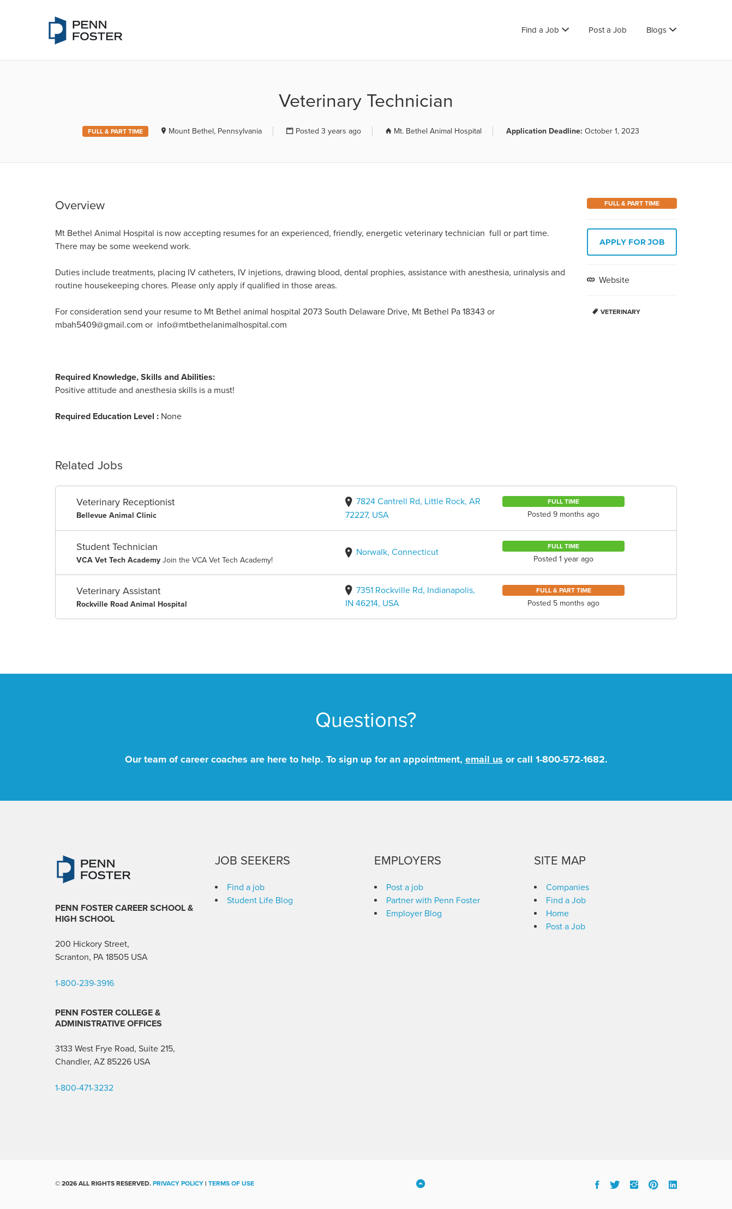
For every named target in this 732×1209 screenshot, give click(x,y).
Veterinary (620, 312)
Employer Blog (414, 913)
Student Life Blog (260, 900)
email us (484, 759)
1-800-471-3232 (84, 1088)
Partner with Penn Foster (433, 900)
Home (557, 913)
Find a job (246, 887)
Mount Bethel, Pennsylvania (215, 131)
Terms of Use (231, 1183)
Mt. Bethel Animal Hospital (438, 131)
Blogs (656, 30)
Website (613, 280)
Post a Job (608, 30)
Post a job (404, 887)
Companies (567, 887)
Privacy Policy (178, 1183)
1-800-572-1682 (570, 759)
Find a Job (540, 30)
